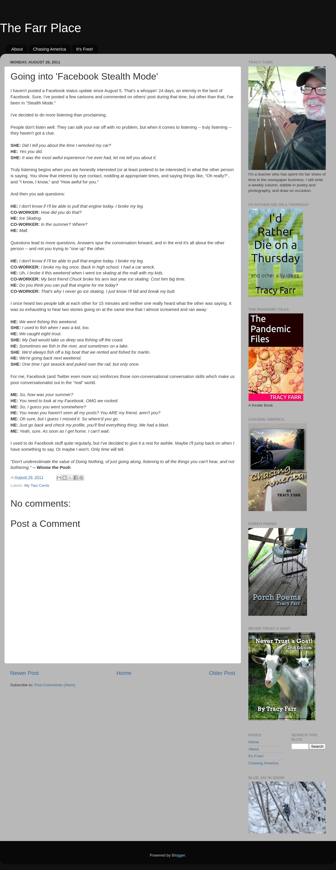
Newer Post (24, 673)
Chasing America (49, 49)
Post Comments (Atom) (54, 685)
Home (124, 673)
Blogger (178, 855)
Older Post (222, 673)
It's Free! (84, 49)
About (17, 49)
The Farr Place (40, 28)
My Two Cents (36, 485)
